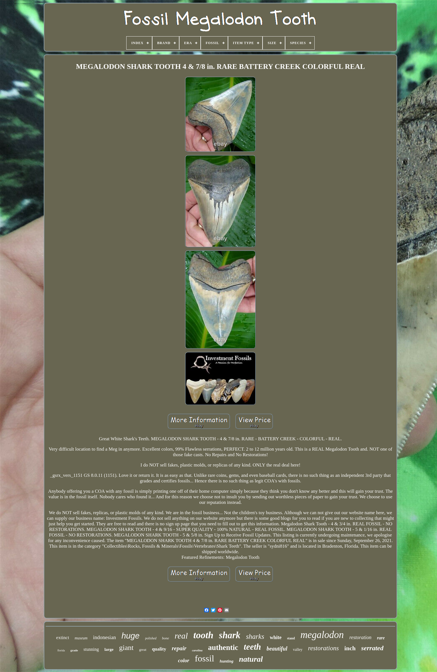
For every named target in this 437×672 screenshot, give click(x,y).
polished (151, 638)
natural (251, 659)
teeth (252, 647)
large (109, 649)
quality (159, 649)
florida (61, 650)
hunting (226, 661)
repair (179, 648)
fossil (204, 658)
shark (230, 635)
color (183, 660)
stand (291, 638)
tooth (203, 635)
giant (126, 648)
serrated (372, 648)
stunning (91, 649)
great (142, 649)
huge (131, 635)
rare (381, 637)
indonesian (104, 637)
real (181, 635)
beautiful (277, 649)
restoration (360, 637)
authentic (223, 647)
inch (350, 648)
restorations (323, 648)
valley (297, 649)
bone (165, 638)
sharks (255, 636)
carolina (197, 650)
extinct (62, 637)
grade (74, 650)
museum (81, 638)
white (275, 637)
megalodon (322, 634)
